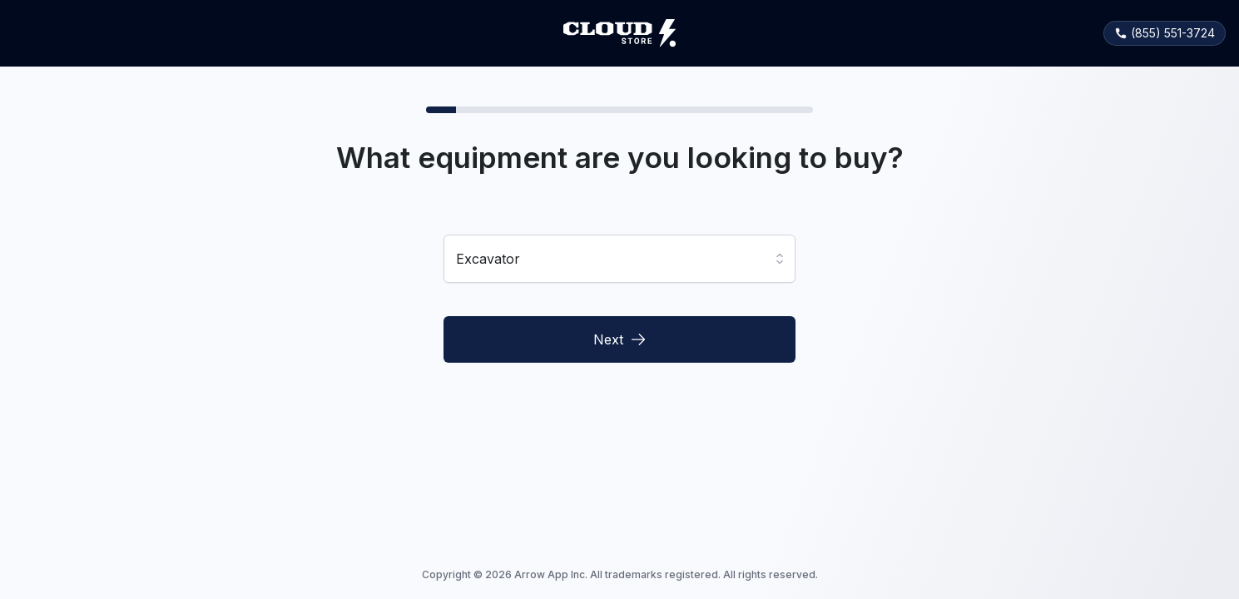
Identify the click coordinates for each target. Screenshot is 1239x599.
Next (620, 339)
